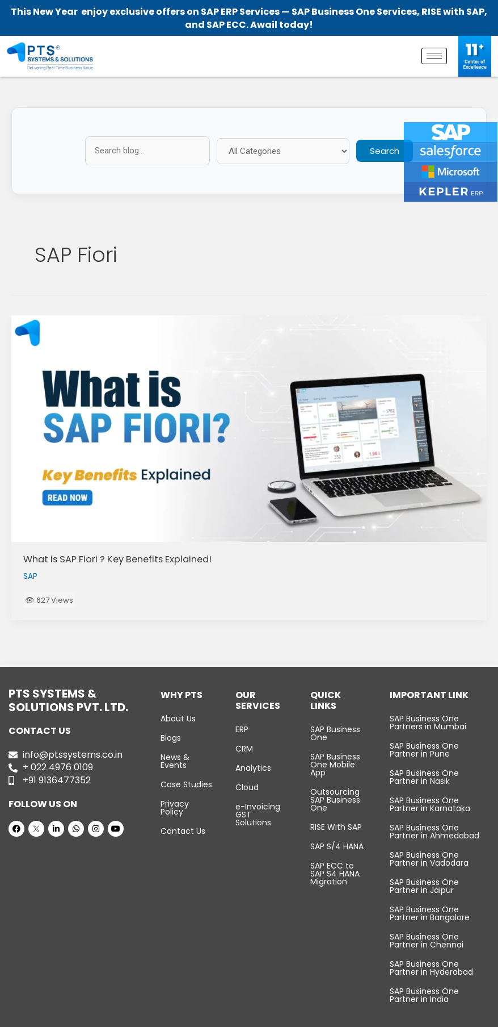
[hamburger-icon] (434, 56)
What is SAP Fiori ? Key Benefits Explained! (117, 559)
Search (384, 151)
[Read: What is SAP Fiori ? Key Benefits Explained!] (249, 428)
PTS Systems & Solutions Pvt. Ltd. (224, 1016)
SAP (30, 576)
